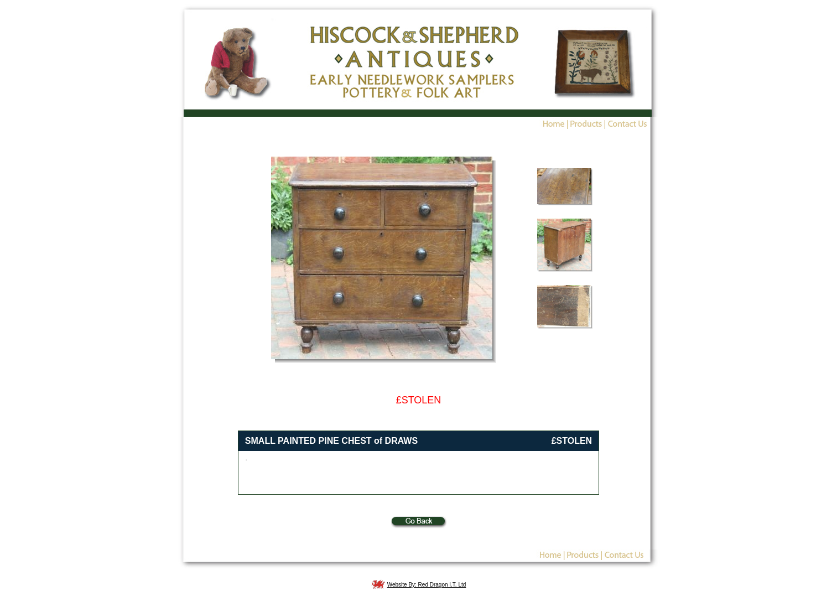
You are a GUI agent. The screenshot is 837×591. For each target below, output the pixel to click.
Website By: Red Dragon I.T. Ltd (426, 585)
